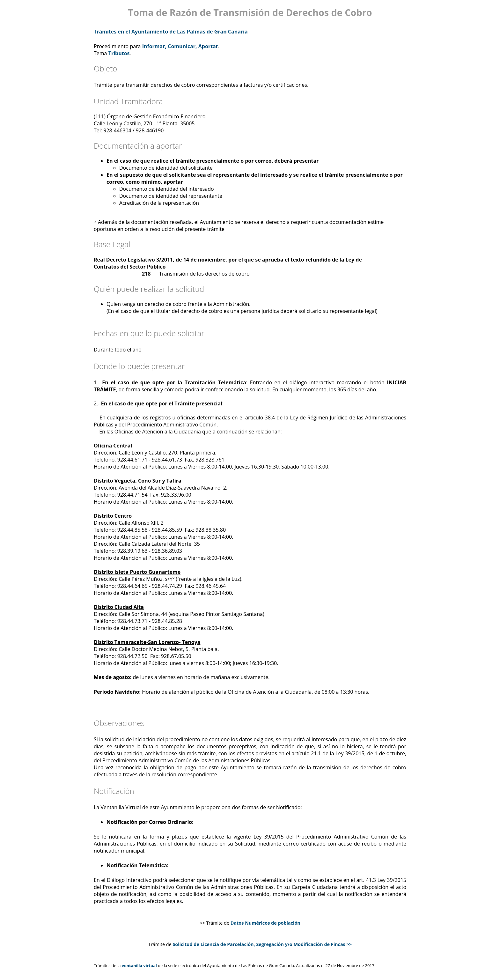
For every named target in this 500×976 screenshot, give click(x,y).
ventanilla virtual (139, 965)
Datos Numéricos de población (265, 923)
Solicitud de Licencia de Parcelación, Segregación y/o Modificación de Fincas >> (262, 944)
